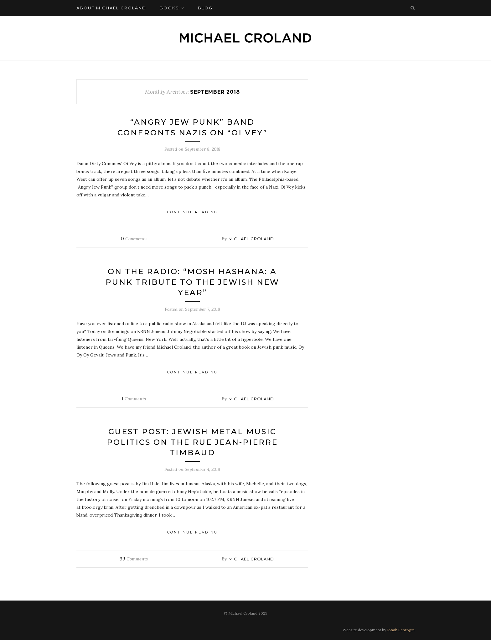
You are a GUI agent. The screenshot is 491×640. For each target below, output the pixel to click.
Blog (205, 7)
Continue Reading (192, 214)
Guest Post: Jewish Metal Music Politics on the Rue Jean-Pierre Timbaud (192, 442)
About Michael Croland (111, 7)
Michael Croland (251, 238)
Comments (134, 239)
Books (169, 7)
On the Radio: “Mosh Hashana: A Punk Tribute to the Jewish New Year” (192, 282)
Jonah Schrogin (401, 629)
